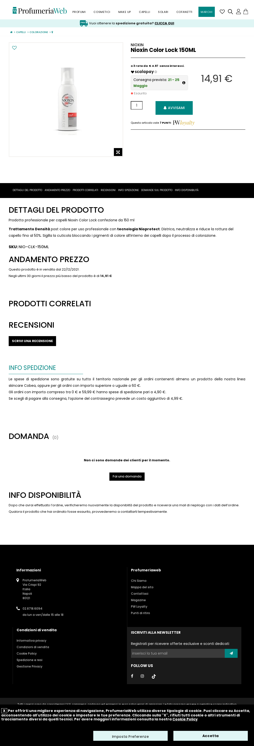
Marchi (207, 12)
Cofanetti (184, 12)
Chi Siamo (139, 581)
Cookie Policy (27, 653)
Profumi (79, 12)
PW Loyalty (139, 606)
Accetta (210, 736)
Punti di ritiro (140, 613)
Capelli (144, 12)
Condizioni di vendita (33, 647)
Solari (163, 12)
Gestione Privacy (29, 666)
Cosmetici (102, 12)
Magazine (138, 600)
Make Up (124, 12)
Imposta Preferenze (130, 736)
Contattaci (139, 593)
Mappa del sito (142, 587)
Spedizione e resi (29, 660)
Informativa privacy (31, 640)
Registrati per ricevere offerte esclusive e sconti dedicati (180, 643)
